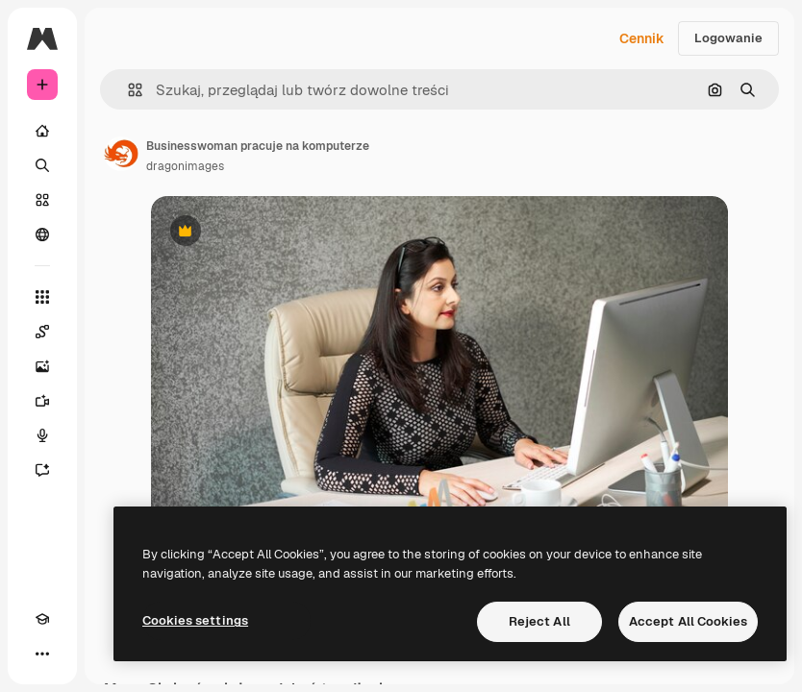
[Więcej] (42, 653)
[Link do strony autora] (121, 153)
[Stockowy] (42, 200)
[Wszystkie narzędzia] (42, 297)
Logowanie (728, 38)
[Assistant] (42, 470)
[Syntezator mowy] (42, 435)
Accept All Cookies (688, 621)
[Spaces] (42, 331)
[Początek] (42, 130)
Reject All (539, 621)
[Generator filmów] (42, 400)
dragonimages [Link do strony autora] (185, 166)
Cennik (641, 38)
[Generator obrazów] (42, 366)
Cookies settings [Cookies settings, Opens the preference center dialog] (195, 620)
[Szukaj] (42, 165)
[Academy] (42, 619)
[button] (127, 90)
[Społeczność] (42, 234)
